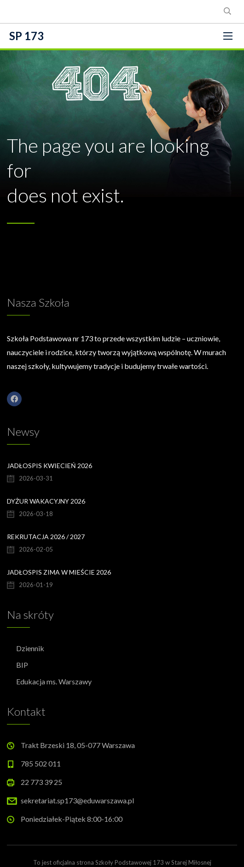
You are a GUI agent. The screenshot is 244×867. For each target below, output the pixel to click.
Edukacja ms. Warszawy (54, 681)
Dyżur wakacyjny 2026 (46, 501)
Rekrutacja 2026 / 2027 (46, 536)
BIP (22, 664)
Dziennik (30, 648)
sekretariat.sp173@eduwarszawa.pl (77, 800)
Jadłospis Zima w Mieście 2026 (59, 572)
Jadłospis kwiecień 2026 (49, 465)
